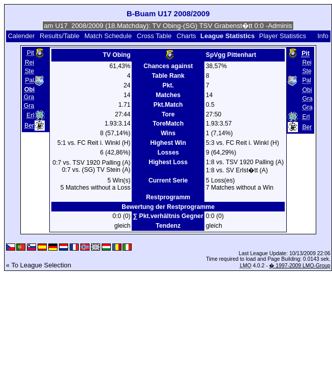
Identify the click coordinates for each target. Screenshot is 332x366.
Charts (186, 36)
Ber (29, 125)
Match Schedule (108, 36)
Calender (21, 36)
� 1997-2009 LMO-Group (299, 265)
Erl (30, 115)
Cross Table (154, 36)
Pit (30, 52)
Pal (29, 80)
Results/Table (59, 36)
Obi (307, 90)
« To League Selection (38, 265)
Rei (29, 62)
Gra (29, 97)
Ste (29, 71)
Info (322, 36)
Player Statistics (282, 36)
